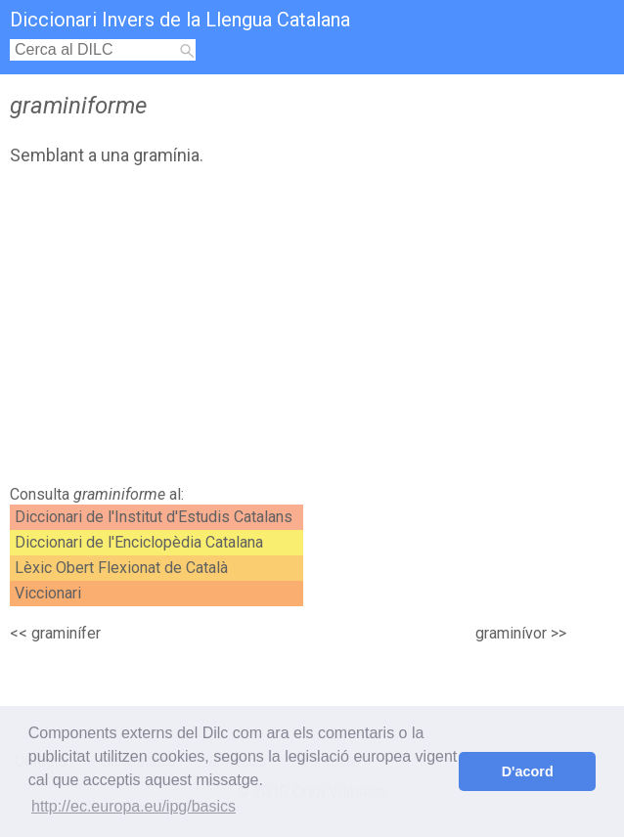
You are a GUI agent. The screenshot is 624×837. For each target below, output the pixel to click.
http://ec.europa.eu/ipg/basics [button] (133, 806)
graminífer (66, 633)
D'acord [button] (528, 771)
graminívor (511, 633)
